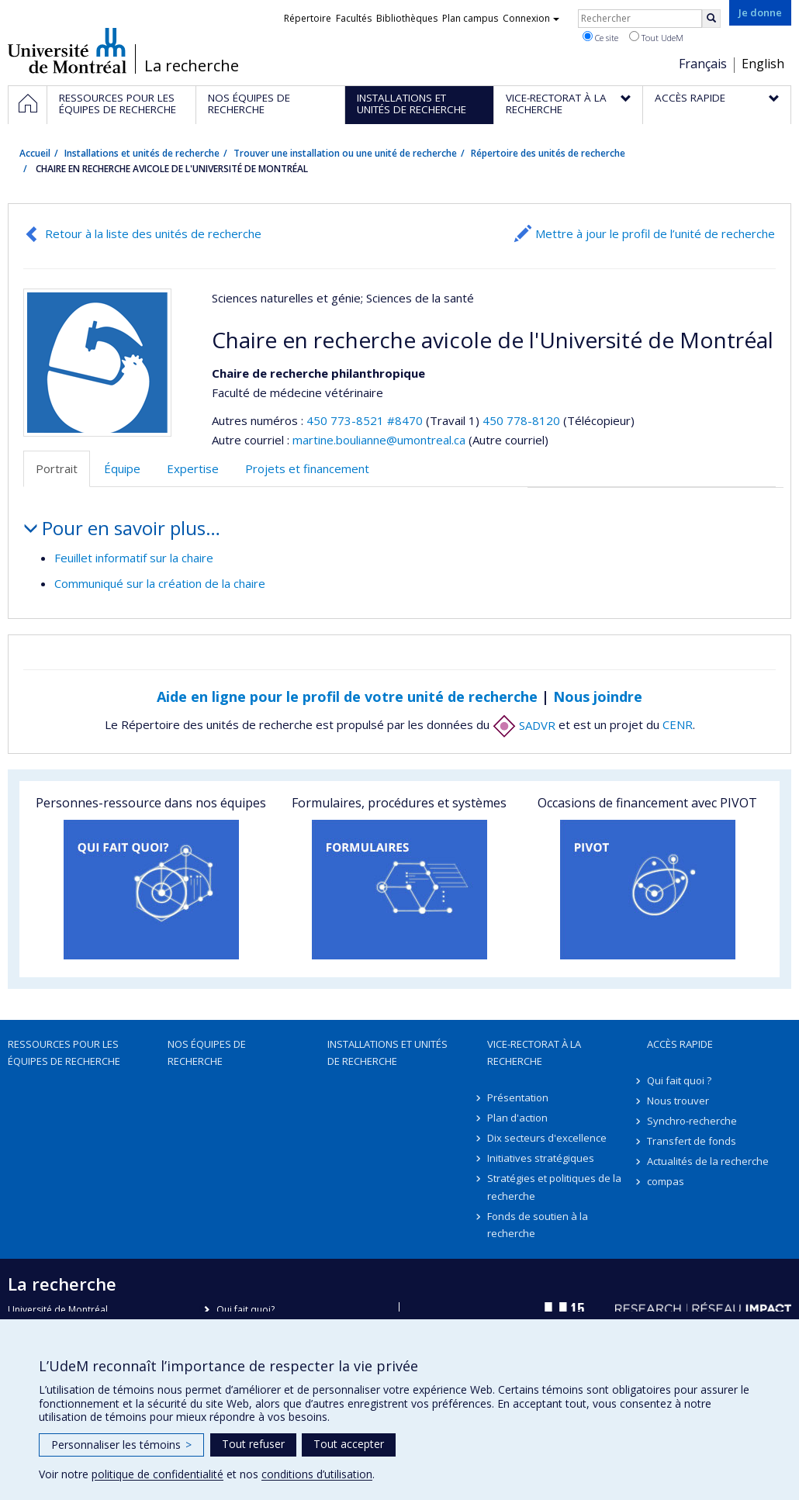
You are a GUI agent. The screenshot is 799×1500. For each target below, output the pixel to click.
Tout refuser (253, 1443)
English (763, 63)
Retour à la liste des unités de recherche (153, 233)
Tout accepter (348, 1443)
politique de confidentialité (157, 1474)
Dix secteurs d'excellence (547, 1138)
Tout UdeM (656, 37)
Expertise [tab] (193, 468)
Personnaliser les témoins (121, 1444)
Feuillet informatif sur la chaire (133, 557)
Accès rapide (680, 1044)
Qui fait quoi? (245, 1309)
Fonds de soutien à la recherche (537, 1224)
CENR (677, 725)
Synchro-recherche (692, 1121)
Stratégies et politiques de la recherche (554, 1186)
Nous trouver (678, 1101)
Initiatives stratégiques (540, 1158)
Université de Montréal (67, 50)
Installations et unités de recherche (142, 153)
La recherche (191, 66)
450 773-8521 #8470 (364, 420)
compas (665, 1181)
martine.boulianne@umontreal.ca (378, 440)
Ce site (600, 37)
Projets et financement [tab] (307, 468)
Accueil (34, 153)
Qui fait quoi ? (679, 1080)
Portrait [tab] (57, 468)
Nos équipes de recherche (207, 1052)
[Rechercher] (711, 18)
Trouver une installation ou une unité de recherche (345, 153)
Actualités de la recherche (708, 1161)
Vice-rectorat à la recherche (534, 1052)
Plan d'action (517, 1118)
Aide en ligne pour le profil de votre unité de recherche (347, 696)
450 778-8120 (523, 420)
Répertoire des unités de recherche (548, 153)
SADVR (524, 725)
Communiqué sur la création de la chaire (159, 583)
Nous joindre (597, 696)
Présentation (517, 1097)
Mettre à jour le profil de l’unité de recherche (655, 233)
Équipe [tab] (122, 468)
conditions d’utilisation (316, 1474)
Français (703, 63)
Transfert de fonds (691, 1141)
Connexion (531, 18)
